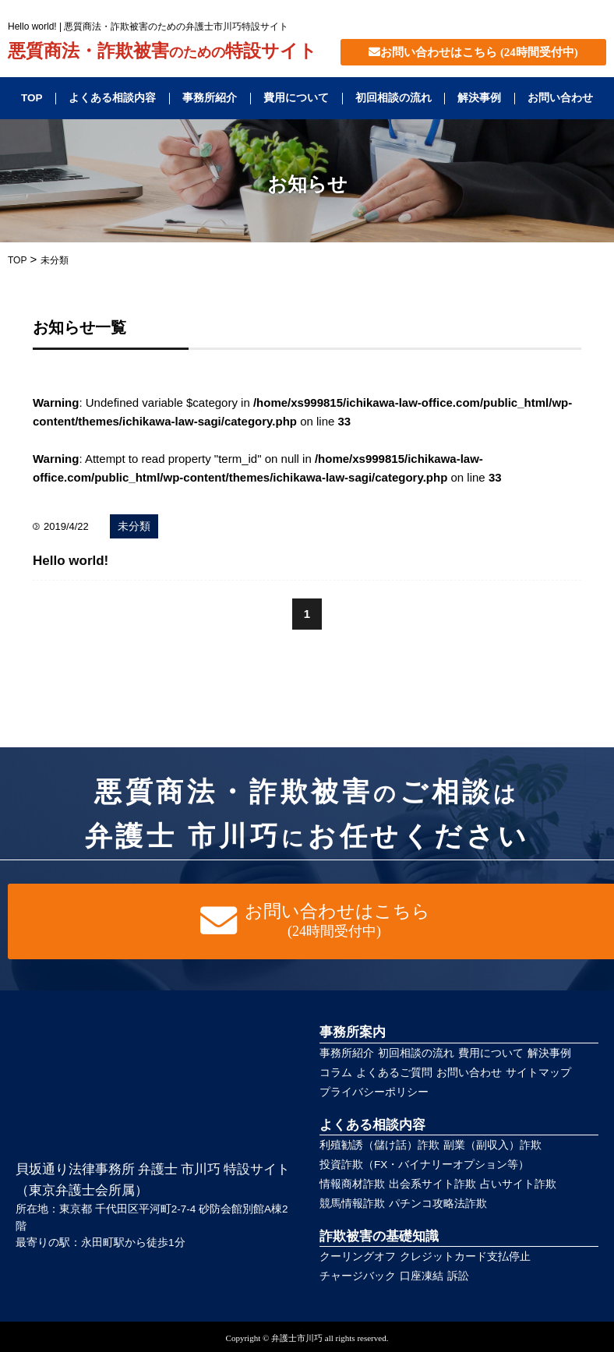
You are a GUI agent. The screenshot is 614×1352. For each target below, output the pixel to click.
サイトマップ (538, 1072)
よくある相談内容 (112, 98)
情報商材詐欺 (352, 1184)
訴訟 (458, 1276)
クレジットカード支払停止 (465, 1256)
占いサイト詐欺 (518, 1184)
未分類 (134, 526)
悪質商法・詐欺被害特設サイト (162, 51)
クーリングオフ (357, 1256)
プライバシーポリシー (374, 1092)
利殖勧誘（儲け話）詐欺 (379, 1145)
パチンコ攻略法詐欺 (438, 1203)
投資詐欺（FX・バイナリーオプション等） (424, 1164)
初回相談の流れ (393, 98)
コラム (335, 1072)
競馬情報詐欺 (352, 1203)
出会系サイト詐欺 (432, 1184)
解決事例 (479, 98)
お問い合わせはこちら (473, 52)
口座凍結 (421, 1276)
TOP (32, 98)
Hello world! (70, 560)
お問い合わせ (560, 98)
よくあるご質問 (394, 1072)
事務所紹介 (209, 98)
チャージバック (357, 1276)
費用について (296, 98)
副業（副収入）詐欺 (492, 1145)
